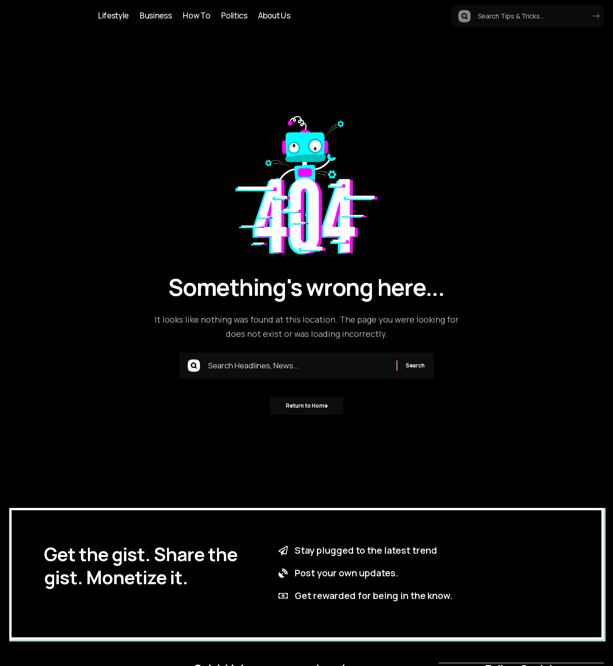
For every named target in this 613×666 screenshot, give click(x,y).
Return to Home (306, 409)
